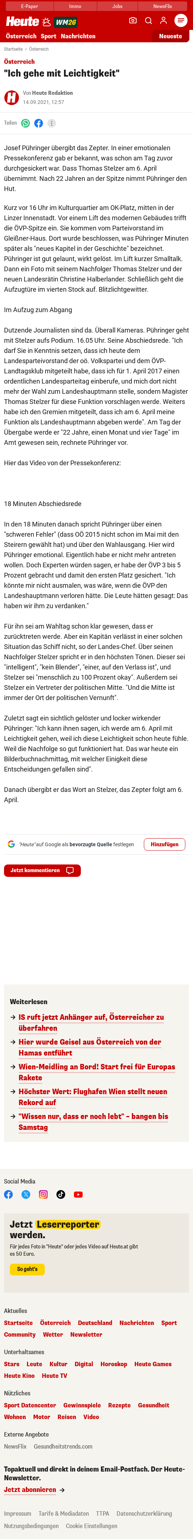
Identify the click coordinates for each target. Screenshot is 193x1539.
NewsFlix (162, 6)
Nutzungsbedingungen (31, 1526)
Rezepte (119, 1405)
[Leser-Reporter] (133, 20)
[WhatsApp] (25, 123)
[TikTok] (60, 1194)
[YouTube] (78, 1194)
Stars (11, 1364)
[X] (25, 1194)
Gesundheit (153, 1405)
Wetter (53, 1334)
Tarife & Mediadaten (64, 1513)
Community (20, 1334)
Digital (84, 1364)
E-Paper (29, 6)
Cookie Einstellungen (91, 1526)
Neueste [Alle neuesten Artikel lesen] (170, 36)
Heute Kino (19, 1376)
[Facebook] (38, 123)
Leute (34, 1364)
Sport (48, 36)
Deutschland (95, 1323)
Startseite (13, 49)
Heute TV (54, 1376)
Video (91, 1417)
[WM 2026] (66, 22)
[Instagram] (43, 1194)
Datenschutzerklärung (144, 1513)
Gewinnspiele (82, 1405)
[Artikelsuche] (148, 20)
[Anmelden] (163, 20)
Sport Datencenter (30, 1405)
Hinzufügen (164, 844)
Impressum (17, 1513)
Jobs (117, 6)
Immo (75, 6)
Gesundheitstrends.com (63, 1446)
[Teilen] (51, 123)
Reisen (67, 1417)
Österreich (21, 36)
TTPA (102, 1513)
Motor (41, 1417)
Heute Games (153, 1364)
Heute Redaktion (52, 93)
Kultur (58, 1364)
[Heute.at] (22, 21)
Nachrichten (78, 36)
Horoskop (114, 1364)
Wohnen (15, 1417)
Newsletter (86, 1334)
